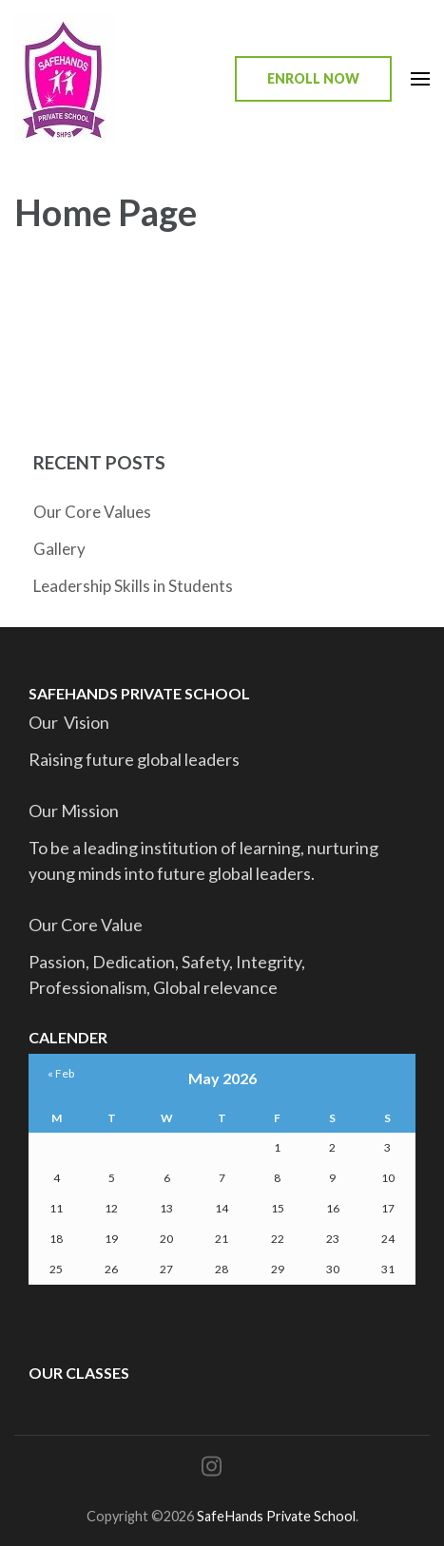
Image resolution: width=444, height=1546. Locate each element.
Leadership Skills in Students (133, 586)
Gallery (59, 549)
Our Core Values (92, 512)
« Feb (61, 1073)
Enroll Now (313, 78)
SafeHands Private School (276, 1516)
